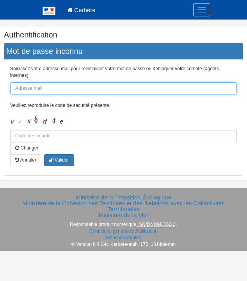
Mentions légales (123, 237)
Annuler (25, 160)
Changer (26, 148)
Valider (59, 160)
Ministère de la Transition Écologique (123, 197)
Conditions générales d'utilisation (123, 231)
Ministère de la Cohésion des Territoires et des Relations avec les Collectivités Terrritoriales (123, 206)
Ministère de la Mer (124, 215)
